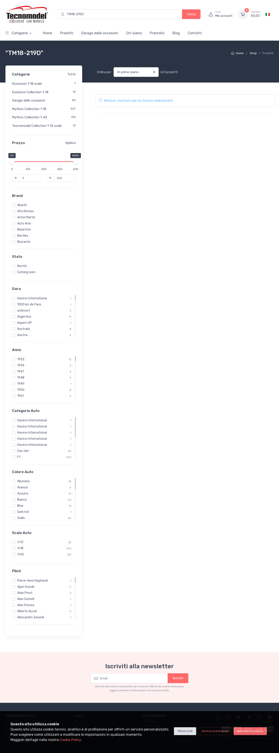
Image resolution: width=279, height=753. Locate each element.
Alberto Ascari (27, 611)
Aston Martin (26, 217)
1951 (20, 396)
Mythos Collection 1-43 (29, 117)
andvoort (23, 310)
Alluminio (23, 481)
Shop (253, 53)
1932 (20, 359)
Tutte (71, 74)
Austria (22, 335)
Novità (22, 266)
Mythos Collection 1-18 (29, 109)
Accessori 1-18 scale (27, 84)
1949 (20, 384)
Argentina (24, 317)
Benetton (24, 229)
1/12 (20, 542)
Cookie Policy (70, 740)
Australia (23, 329)
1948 (20, 377)
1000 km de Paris (29, 304)
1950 (20, 390)
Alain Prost (24, 593)
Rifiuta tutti (185, 731)
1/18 (20, 548)
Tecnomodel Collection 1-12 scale (37, 126)
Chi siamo (134, 33)
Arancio (22, 487)
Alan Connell (25, 599)
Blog (176, 33)
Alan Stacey (25, 605)
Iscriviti (178, 678)
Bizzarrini (23, 242)
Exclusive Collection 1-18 (30, 92)
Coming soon (26, 272)
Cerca (191, 14)
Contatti (195, 33)
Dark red (23, 512)
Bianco (22, 499)
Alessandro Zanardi (30, 617)
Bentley (22, 236)
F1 (18, 457)
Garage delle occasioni (99, 33)
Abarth (22, 205)
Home (47, 33)
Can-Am (23, 451)
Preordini (157, 33)
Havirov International (32, 298)
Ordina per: (104, 72)
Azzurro (22, 493)
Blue (20, 506)
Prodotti (66, 33)
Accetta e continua (250, 731)
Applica (70, 143)
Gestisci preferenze (215, 731)
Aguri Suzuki (25, 587)
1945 (20, 365)
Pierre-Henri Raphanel (32, 580)
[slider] (12, 161)
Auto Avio (24, 223)
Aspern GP (24, 323)
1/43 (20, 554)
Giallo (21, 518)
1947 (20, 371)
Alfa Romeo (25, 211)
